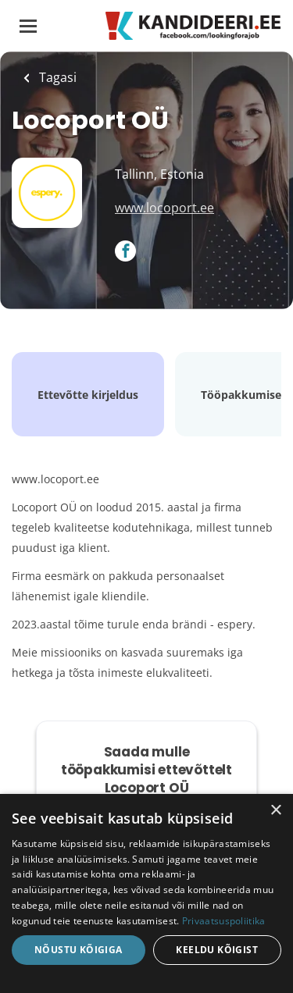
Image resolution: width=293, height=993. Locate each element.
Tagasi (56, 77)
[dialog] (146, 893)
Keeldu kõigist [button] (217, 949)
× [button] (275, 811)
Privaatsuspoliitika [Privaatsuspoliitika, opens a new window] (224, 920)
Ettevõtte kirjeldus (88, 394)
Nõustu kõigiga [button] (78, 949)
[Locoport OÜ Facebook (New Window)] (125, 252)
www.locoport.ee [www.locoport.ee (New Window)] (164, 207)
